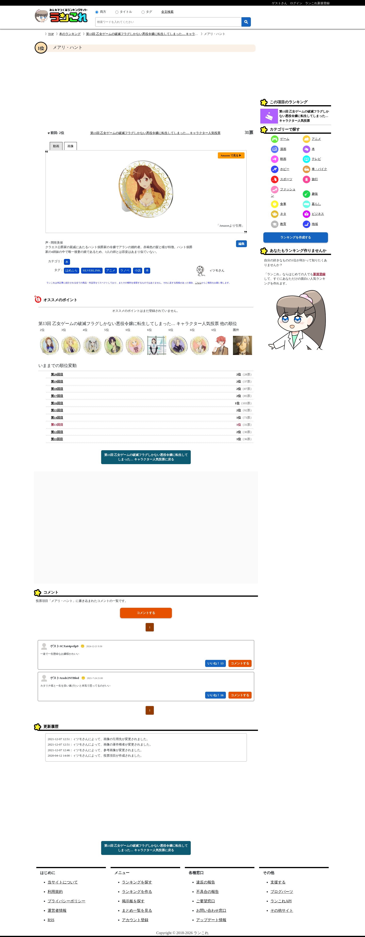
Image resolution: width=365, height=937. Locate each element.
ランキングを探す (137, 882)
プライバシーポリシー (66, 901)
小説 (138, 270)
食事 (278, 204)
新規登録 (319, 274)
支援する (278, 882)
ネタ (278, 214)
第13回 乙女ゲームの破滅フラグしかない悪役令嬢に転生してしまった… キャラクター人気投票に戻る (146, 457)
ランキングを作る (137, 892)
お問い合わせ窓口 (211, 910)
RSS (51, 920)
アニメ (110, 270)
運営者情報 (57, 910)
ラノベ (124, 270)
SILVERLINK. (92, 270)
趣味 (310, 194)
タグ (149, 11)
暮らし (312, 204)
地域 (310, 224)
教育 (278, 224)
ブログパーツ (281, 892)
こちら (198, 283)
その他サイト (281, 910)
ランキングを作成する (295, 237)
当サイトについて (63, 882)
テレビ (312, 159)
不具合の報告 (207, 892)
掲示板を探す (133, 901)
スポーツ (281, 179)
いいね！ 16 (215, 695)
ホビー (280, 169)
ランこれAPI (281, 901)
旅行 (310, 179)
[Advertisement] (146, 91)
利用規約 (55, 892)
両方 (103, 11)
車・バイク (315, 169)
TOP (51, 34)
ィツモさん (216, 270)
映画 (278, 159)
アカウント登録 (135, 920)
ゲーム (280, 139)
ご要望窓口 (205, 901)
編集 (241, 244)
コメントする (146, 613)
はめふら (71, 270)
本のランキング (70, 34)
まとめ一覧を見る (137, 910)
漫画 (278, 149)
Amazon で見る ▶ (231, 155)
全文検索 (167, 11)
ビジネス (313, 214)
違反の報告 (205, 882)
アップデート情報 (211, 920)
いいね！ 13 (215, 663)
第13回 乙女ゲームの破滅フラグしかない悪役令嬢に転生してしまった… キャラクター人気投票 (151, 34)
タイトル (126, 11)
